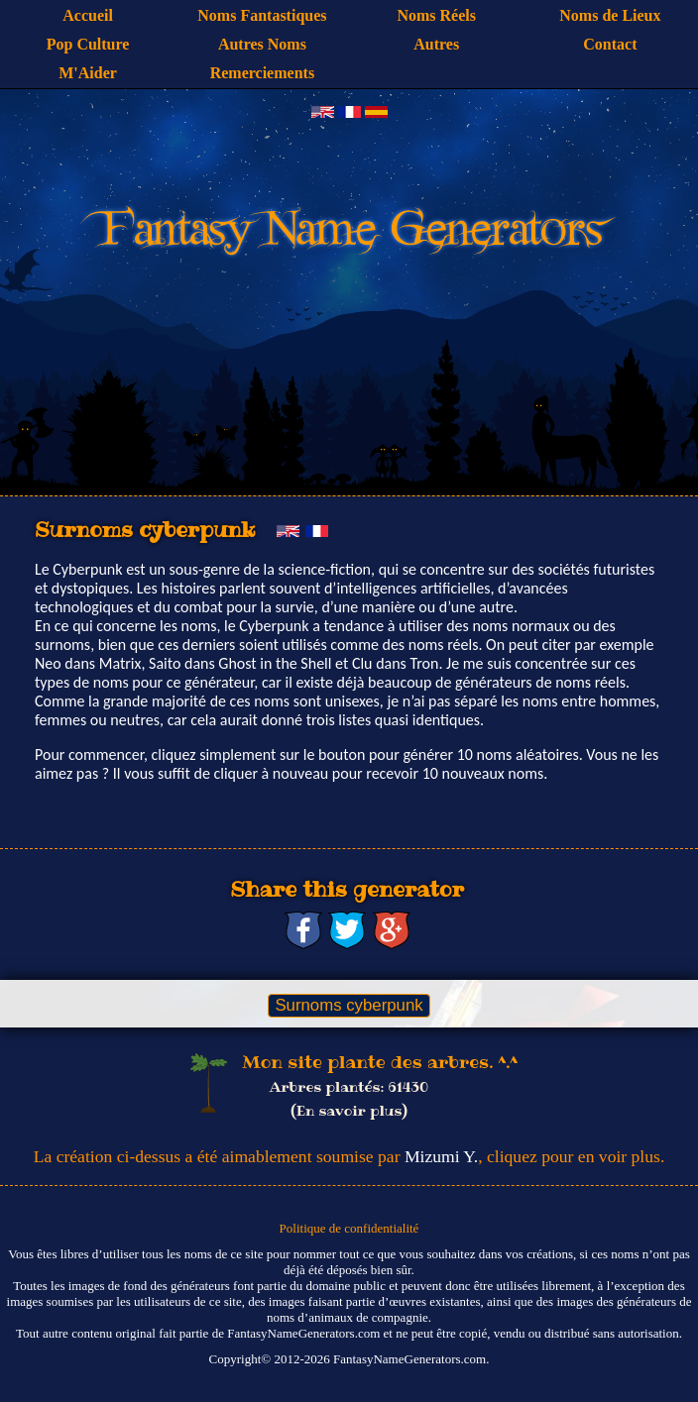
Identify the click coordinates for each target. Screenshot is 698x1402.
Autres (436, 44)
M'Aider (87, 72)
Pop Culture (88, 44)
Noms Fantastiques (261, 15)
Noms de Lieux (609, 15)
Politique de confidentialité (349, 1228)
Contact (610, 44)
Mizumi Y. (441, 1156)
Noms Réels (436, 15)
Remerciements (262, 72)
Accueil (87, 15)
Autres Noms (262, 44)
